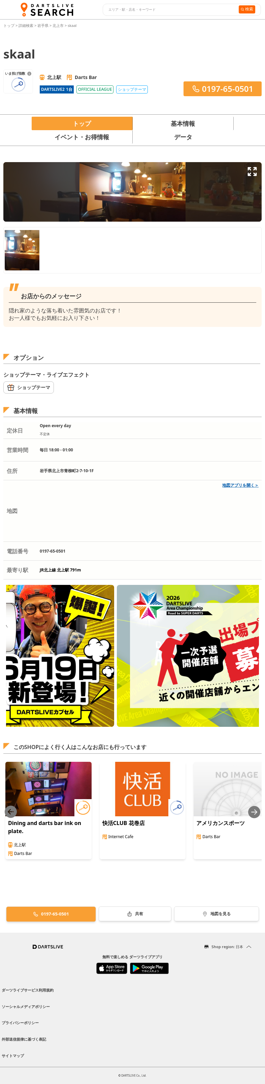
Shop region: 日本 (227, 946)
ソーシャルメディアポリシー (26, 1006)
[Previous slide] (11, 812)
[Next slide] (254, 812)
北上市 (58, 25)
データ (183, 137)
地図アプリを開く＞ (240, 485)
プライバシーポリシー (20, 1022)
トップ (9, 25)
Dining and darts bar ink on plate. (44, 827)
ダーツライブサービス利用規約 (28, 990)
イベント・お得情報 (82, 137)
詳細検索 (26, 25)
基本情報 (183, 123)
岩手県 (42, 25)
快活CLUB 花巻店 (123, 823)
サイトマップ (13, 1055)
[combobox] (169, 9)
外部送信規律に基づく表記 (24, 1039)
